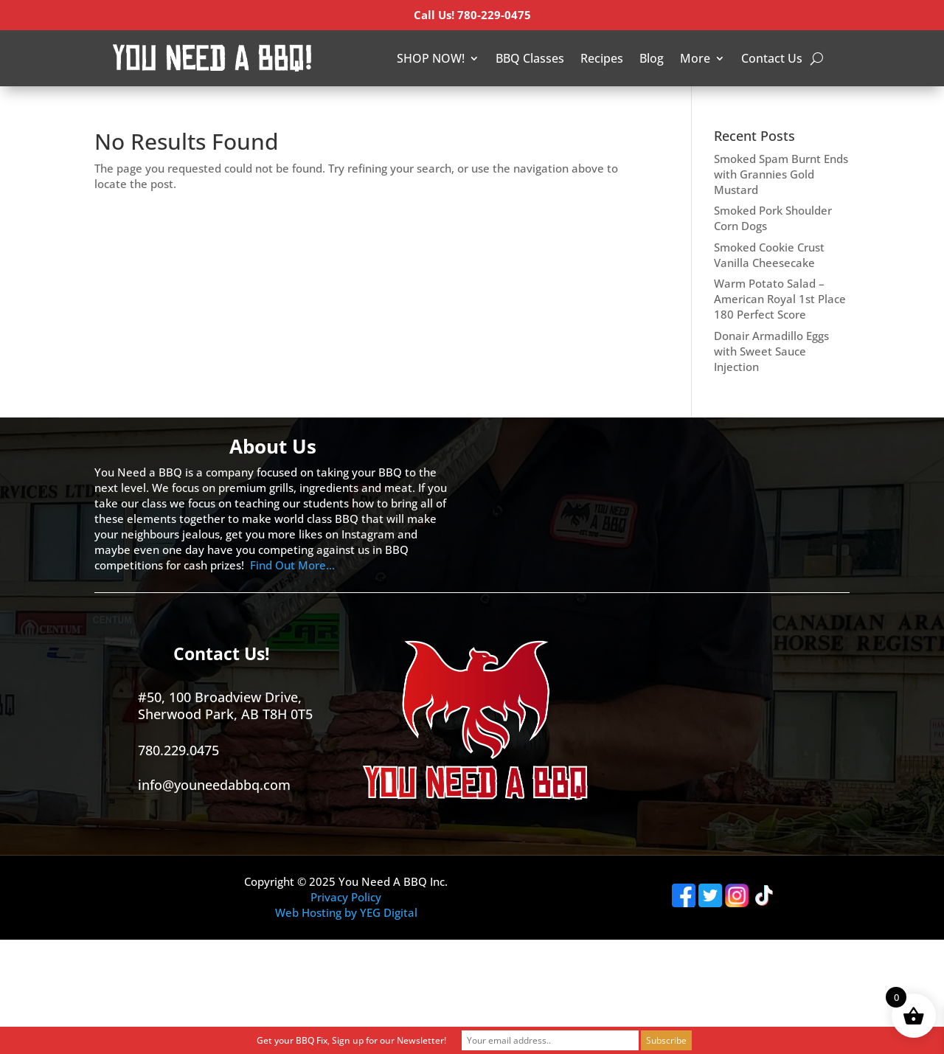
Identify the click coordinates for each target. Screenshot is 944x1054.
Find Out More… (292, 565)
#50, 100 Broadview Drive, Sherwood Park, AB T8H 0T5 (225, 705)
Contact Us (771, 58)
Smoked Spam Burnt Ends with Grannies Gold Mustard (781, 174)
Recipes (601, 58)
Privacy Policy (345, 897)
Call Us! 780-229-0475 (472, 14)
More (695, 58)
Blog (651, 58)
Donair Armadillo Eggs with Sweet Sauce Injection (771, 351)
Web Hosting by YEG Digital (346, 912)
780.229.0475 (178, 750)
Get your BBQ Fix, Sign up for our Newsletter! (351, 1040)
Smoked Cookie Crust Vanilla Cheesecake (769, 255)
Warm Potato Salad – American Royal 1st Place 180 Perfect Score (780, 299)
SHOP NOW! (431, 58)
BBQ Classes (530, 58)
